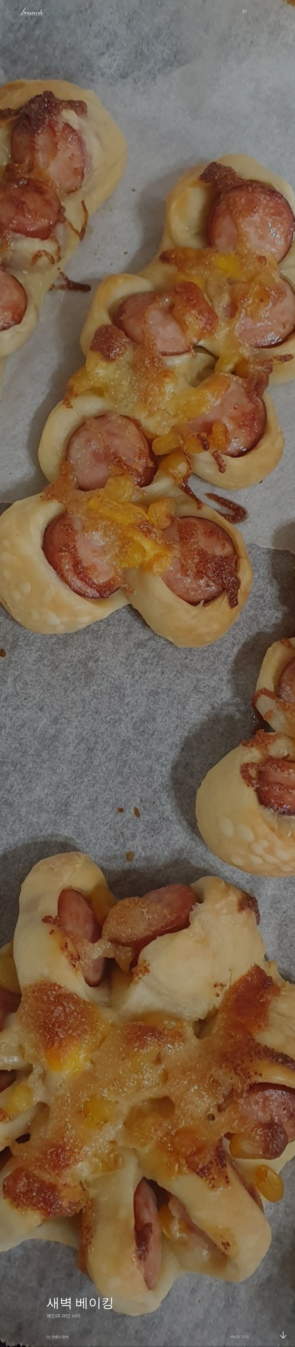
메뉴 (12, 11)
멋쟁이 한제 (60, 1337)
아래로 (283, 1334)
